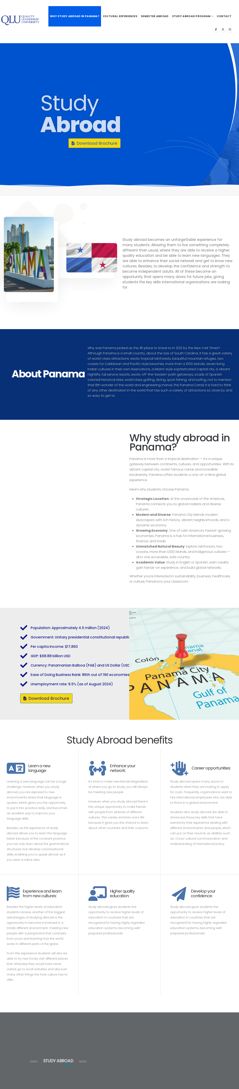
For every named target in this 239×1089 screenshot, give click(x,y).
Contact (224, 16)
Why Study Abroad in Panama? (74, 16)
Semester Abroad (155, 16)
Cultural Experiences (120, 16)
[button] (94, 143)
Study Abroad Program (191, 16)
